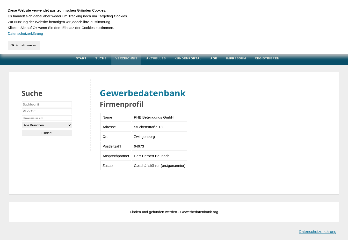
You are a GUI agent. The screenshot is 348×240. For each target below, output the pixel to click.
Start (81, 58)
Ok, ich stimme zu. (23, 45)
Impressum (236, 58)
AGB (214, 58)
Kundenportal (188, 58)
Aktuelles (156, 58)
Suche (101, 58)
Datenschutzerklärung (317, 232)
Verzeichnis (126, 58)
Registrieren (267, 58)
